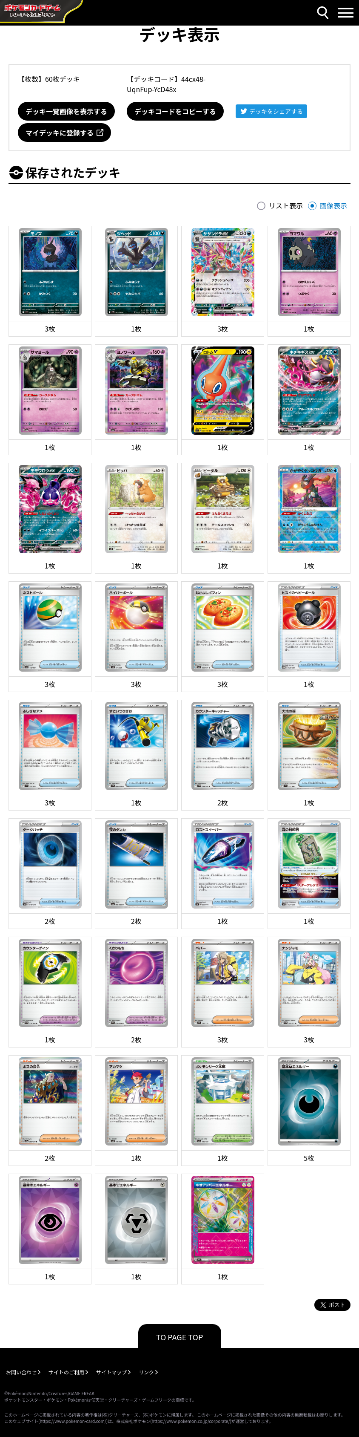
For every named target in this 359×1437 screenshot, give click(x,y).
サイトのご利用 (66, 1372)
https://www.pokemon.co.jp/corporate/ (191, 1421)
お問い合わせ (21, 1372)
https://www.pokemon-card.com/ (73, 1421)
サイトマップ (111, 1372)
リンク (146, 1372)
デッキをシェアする (276, 111)
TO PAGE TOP (179, 1336)
